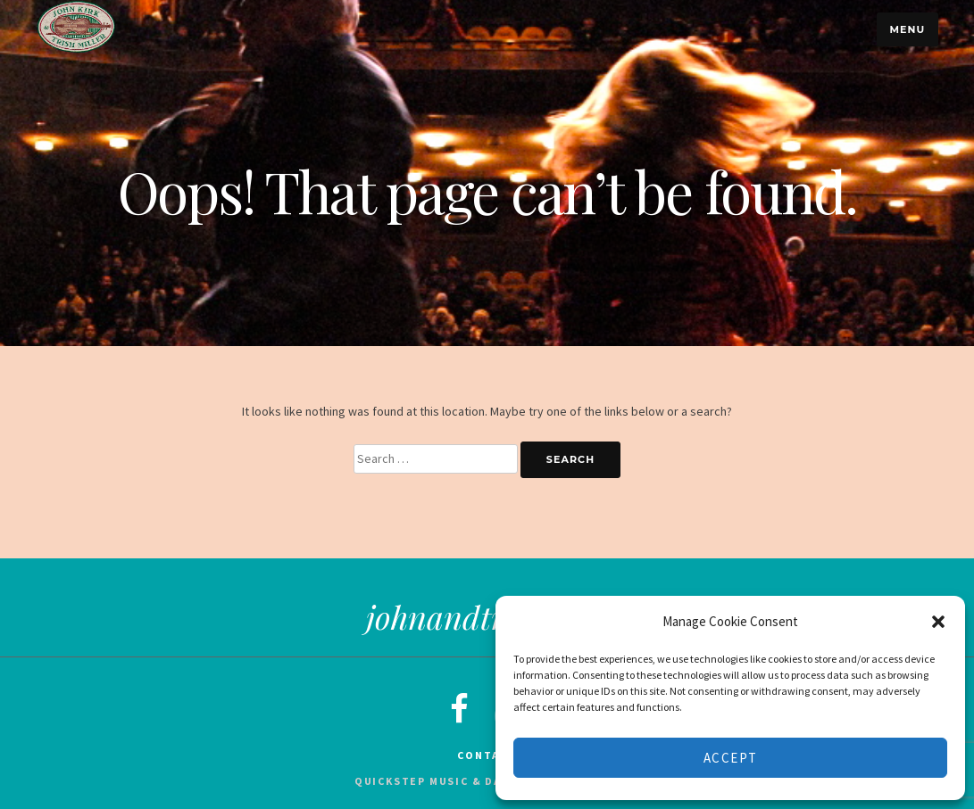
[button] (938, 622)
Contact (487, 755)
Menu (907, 29)
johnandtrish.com (487, 616)
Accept (730, 757)
